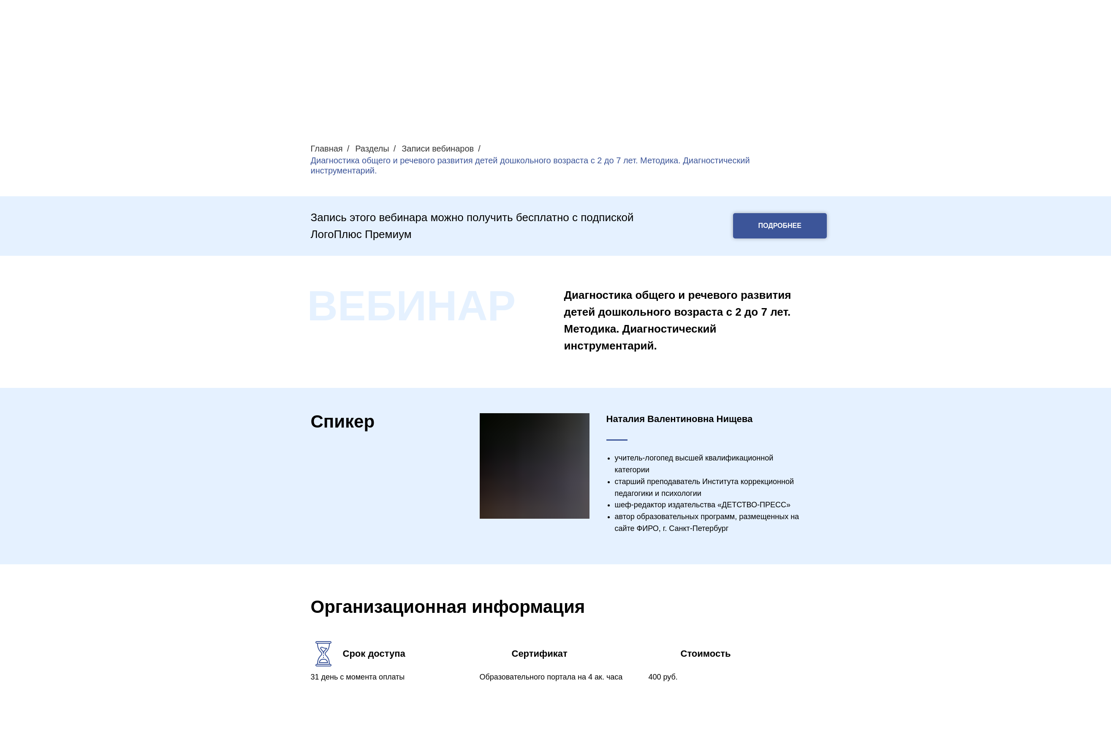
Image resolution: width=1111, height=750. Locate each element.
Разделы (372, 148)
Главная (327, 148)
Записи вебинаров (438, 148)
